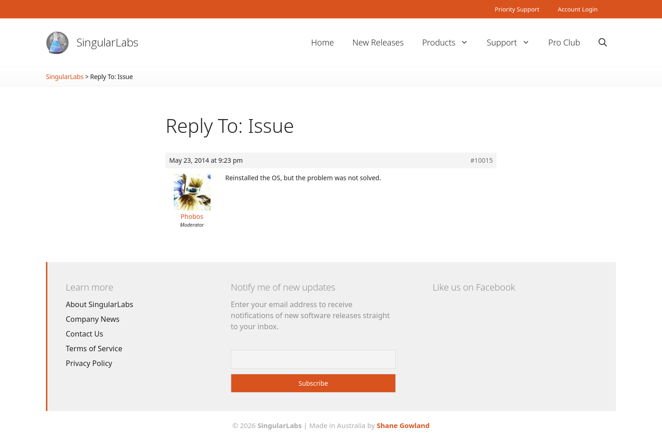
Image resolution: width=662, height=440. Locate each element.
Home (322, 42)
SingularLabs (107, 42)
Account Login (578, 9)
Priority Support (517, 9)
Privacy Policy (89, 363)
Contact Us (84, 334)
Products (449, 42)
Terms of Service (94, 348)
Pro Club (564, 42)
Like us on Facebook (474, 287)
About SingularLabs (99, 304)
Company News (93, 319)
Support (513, 42)
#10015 (481, 160)
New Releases (378, 42)
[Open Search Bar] (602, 42)
